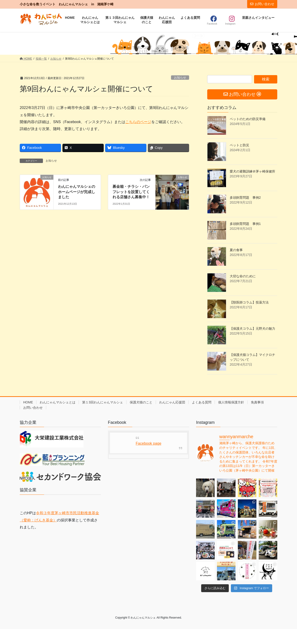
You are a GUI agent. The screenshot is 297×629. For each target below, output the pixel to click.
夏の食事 (236, 250)
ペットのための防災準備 (247, 119)
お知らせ (180, 77)
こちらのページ (138, 122)
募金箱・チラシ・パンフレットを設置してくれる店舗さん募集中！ (131, 192)
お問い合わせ (262, 4)
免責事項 (257, 402)
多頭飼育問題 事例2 (245, 197)
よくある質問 (201, 402)
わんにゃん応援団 (172, 402)
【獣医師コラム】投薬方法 (249, 302)
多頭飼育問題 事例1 (245, 224)
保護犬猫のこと (141, 402)
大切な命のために (243, 276)
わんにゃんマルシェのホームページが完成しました (76, 192)
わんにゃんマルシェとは (57, 402)
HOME (28, 402)
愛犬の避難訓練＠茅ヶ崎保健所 (252, 171)
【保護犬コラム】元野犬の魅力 (252, 328)
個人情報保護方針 (231, 402)
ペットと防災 (239, 145)
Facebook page (148, 443)
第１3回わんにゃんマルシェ (102, 402)
